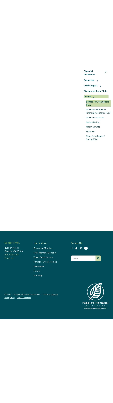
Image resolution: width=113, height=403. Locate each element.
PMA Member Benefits (44, 252)
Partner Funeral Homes (45, 262)
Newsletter (39, 266)
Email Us (8, 258)
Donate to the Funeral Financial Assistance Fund (98, 111)
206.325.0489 (11, 254)
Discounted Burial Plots (95, 91)
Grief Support (93, 85)
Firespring (54, 295)
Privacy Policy (9, 298)
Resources (92, 80)
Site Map (37, 275)
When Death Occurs (43, 257)
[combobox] (83, 258)
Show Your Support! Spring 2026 (95, 138)
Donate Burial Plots (95, 117)
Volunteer (90, 131)
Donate (90, 96)
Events (36, 271)
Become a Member (43, 248)
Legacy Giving (92, 122)
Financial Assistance (96, 73)
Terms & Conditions (24, 298)
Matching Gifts (93, 127)
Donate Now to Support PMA (97, 103)
